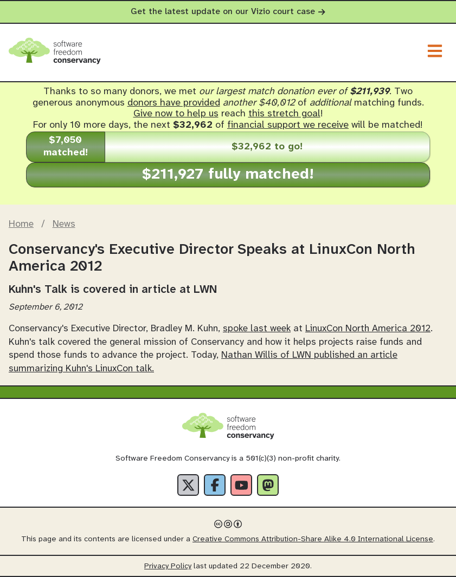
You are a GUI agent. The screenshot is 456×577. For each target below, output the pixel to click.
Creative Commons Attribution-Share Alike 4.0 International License (312, 539)
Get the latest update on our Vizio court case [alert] (228, 11)
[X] (188, 485)
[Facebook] (215, 485)
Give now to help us (176, 114)
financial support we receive (288, 125)
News (64, 224)
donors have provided (173, 103)
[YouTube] (241, 485)
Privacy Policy (167, 566)
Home (21, 224)
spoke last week (257, 328)
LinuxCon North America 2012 (368, 328)
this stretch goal (284, 114)
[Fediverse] (268, 485)
